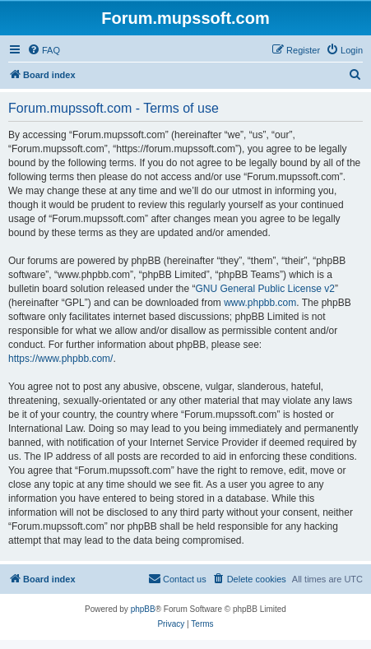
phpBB (143, 609)
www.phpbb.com (260, 302)
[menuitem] (43, 50)
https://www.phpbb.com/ (60, 358)
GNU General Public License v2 (264, 288)
